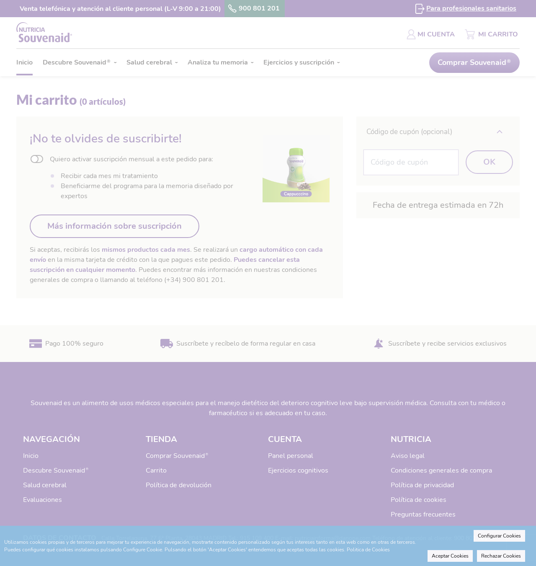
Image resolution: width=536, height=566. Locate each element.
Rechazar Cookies (501, 556)
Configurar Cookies (499, 535)
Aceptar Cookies (450, 556)
